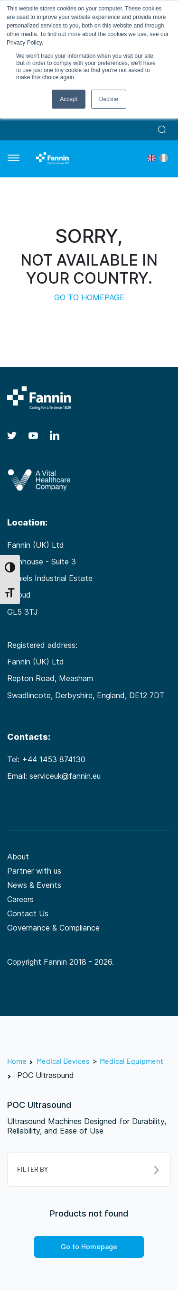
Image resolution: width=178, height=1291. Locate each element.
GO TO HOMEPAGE (89, 297)
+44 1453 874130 (53, 759)
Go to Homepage (89, 1247)
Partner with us (34, 871)
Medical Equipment (131, 1060)
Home (17, 1060)
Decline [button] (108, 99)
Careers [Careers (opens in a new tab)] (20, 899)
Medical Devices (63, 1060)
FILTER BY (88, 1169)
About (18, 856)
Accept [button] (68, 99)
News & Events (34, 885)
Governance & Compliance (53, 927)
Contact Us (27, 913)
